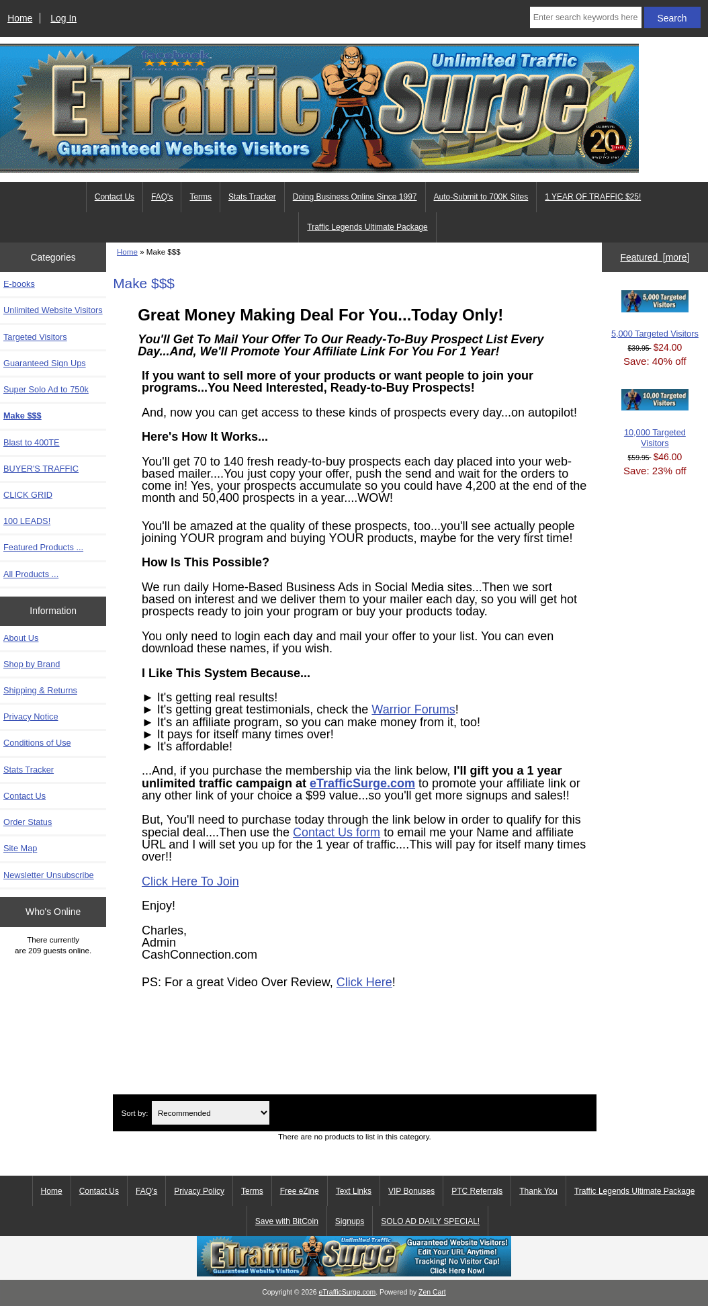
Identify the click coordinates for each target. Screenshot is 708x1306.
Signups (349, 1221)
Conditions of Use (37, 743)
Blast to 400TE (31, 442)
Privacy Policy (199, 1191)
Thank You (538, 1191)
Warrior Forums (413, 709)
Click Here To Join (190, 881)
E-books (19, 284)
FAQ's (162, 197)
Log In (63, 18)
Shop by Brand (31, 664)
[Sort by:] (210, 1113)
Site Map (20, 848)
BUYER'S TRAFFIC (41, 469)
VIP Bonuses (411, 1191)
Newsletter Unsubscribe (48, 875)
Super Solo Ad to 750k (46, 389)
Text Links (353, 1191)
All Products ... (30, 574)
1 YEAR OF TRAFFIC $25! (593, 197)
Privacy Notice (30, 716)
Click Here (364, 982)
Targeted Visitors (35, 337)
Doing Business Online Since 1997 (355, 197)
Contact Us (114, 197)
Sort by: (134, 1112)
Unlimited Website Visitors (53, 310)
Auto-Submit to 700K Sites (481, 197)
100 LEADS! (26, 521)
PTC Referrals (476, 1191)
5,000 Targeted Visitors (655, 314)
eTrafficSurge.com (362, 783)
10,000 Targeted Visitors (655, 418)
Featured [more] (654, 257)
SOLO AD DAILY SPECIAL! (430, 1221)
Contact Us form (336, 832)
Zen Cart (432, 1292)
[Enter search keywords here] (585, 17)
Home (19, 18)
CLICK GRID (27, 495)
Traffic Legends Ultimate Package (367, 227)
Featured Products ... (43, 547)
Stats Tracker (252, 197)
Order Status (27, 822)
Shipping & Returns (40, 690)
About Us (20, 638)
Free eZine (299, 1191)
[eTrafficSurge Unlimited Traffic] (354, 1273)
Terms (200, 197)
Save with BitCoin (286, 1221)
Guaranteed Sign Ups (44, 363)
